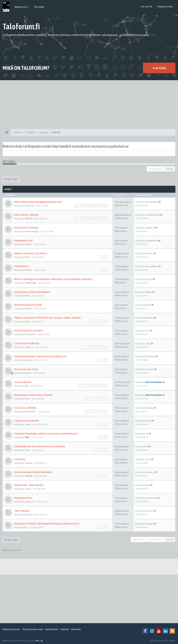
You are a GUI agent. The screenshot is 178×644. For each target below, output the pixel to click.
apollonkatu (152, 240)
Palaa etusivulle (12, 550)
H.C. (26, 527)
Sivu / (169, 168)
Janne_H (150, 227)
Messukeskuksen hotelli (28, 304)
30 (97, 386)
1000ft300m (30, 282)
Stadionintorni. (23, 497)
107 (104, 218)
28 (88, 386)
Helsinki (9, 162)
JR (147, 433)
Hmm (27, 257)
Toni (27, 437)
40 (97, 347)
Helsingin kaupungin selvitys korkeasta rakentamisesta (46, 433)
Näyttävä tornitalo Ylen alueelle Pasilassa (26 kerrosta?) (46, 523)
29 (93, 386)
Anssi (27, 398)
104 (99, 205)
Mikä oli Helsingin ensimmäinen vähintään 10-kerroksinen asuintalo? (53, 279)
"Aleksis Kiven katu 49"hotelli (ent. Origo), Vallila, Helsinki (47, 317)
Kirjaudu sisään (165, 6)
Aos (148, 330)
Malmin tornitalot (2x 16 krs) (30, 253)
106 (99, 218)
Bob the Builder (154, 382)
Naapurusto (22, 6)
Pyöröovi (150, 356)
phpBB (15, 640)
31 (101, 386)
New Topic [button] (11, 179)
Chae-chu (29, 205)
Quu (27, 385)
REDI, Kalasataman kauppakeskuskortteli (38, 201)
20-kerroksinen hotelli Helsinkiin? (33, 472)
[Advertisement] (89, 104)
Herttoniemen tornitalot (28, 330)
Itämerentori (21, 266)
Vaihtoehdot (139, 539)
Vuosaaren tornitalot (26, 227)
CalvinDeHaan (153, 214)
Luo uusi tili (146, 6)
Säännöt (64, 629)
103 (94, 205)
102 (89, 205)
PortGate (19, 459)
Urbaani (149, 317)
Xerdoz (149, 253)
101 (83, 205)
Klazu (148, 420)
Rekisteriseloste (11, 629)
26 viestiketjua (155, 168)
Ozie (27, 321)
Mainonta (76, 629)
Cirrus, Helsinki (22, 382)
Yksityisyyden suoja (32, 629)
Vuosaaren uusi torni (26, 369)
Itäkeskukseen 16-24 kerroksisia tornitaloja (39, 446)
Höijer (149, 292)
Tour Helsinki (21, 510)
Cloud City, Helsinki (25, 407)
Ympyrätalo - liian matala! (29, 485)
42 (105, 347)
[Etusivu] (7, 132)
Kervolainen (152, 201)
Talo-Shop (39, 6)
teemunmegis (32, 231)
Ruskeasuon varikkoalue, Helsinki (33, 395)
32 (105, 386)
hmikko (28, 244)
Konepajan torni (23, 240)
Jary (148, 343)
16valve (29, 463)
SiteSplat (24, 640)
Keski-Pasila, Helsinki (26, 214)
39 (93, 347)
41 (101, 347)
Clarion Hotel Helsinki (26, 343)
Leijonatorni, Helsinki (26, 420)
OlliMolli (29, 218)
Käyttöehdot (51, 629)
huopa (149, 279)
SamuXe (29, 360)
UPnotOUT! (30, 334)
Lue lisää (159, 68)
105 (104, 205)
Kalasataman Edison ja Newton (32, 292)
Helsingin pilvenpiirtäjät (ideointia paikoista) (40, 356)
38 (88, 347)
